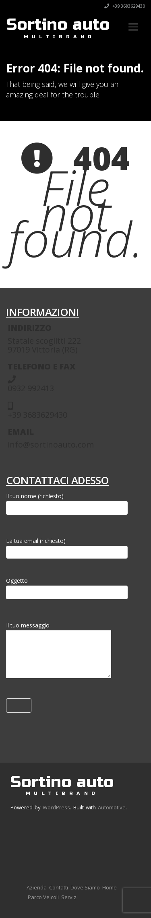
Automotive (112, 807)
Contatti (58, 887)
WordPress (56, 807)
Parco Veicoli (43, 897)
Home (109, 887)
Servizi (69, 897)
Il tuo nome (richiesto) (67, 503)
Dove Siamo (85, 887)
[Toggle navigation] (133, 27)
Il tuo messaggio (58, 651)
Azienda (37, 887)
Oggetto (67, 588)
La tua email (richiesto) (67, 546)
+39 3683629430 (124, 6)
